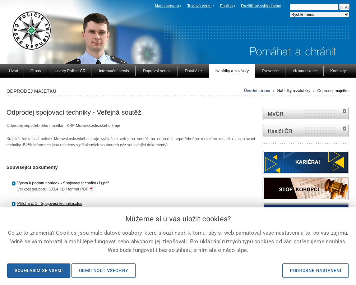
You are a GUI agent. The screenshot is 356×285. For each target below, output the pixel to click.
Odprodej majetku (332, 90)
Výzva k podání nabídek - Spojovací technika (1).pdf (62, 183)
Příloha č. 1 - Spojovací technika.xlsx (49, 203)
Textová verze (199, 6)
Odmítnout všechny (103, 270)
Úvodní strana (257, 90)
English (226, 6)
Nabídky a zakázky (293, 90)
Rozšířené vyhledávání (261, 6)
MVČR (306, 113)
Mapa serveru (167, 6)
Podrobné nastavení (315, 270)
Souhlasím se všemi (39, 270)
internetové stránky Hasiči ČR (306, 130)
